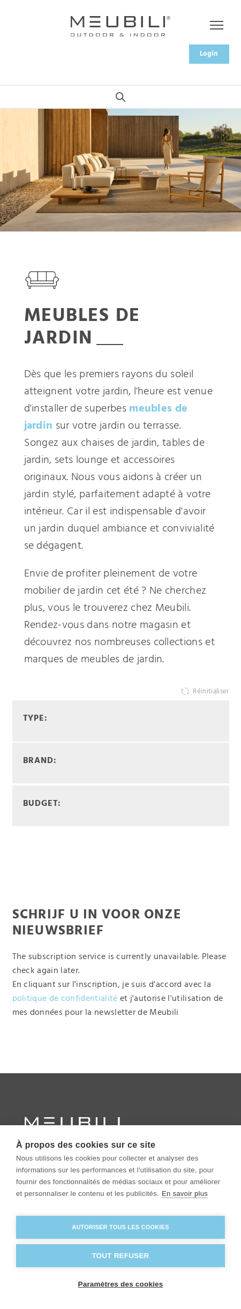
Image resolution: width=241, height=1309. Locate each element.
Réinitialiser (211, 691)
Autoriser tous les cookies (120, 1227)
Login (209, 53)
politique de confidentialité (65, 999)
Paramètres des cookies (120, 1284)
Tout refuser (120, 1256)
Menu (211, 26)
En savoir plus (185, 1194)
